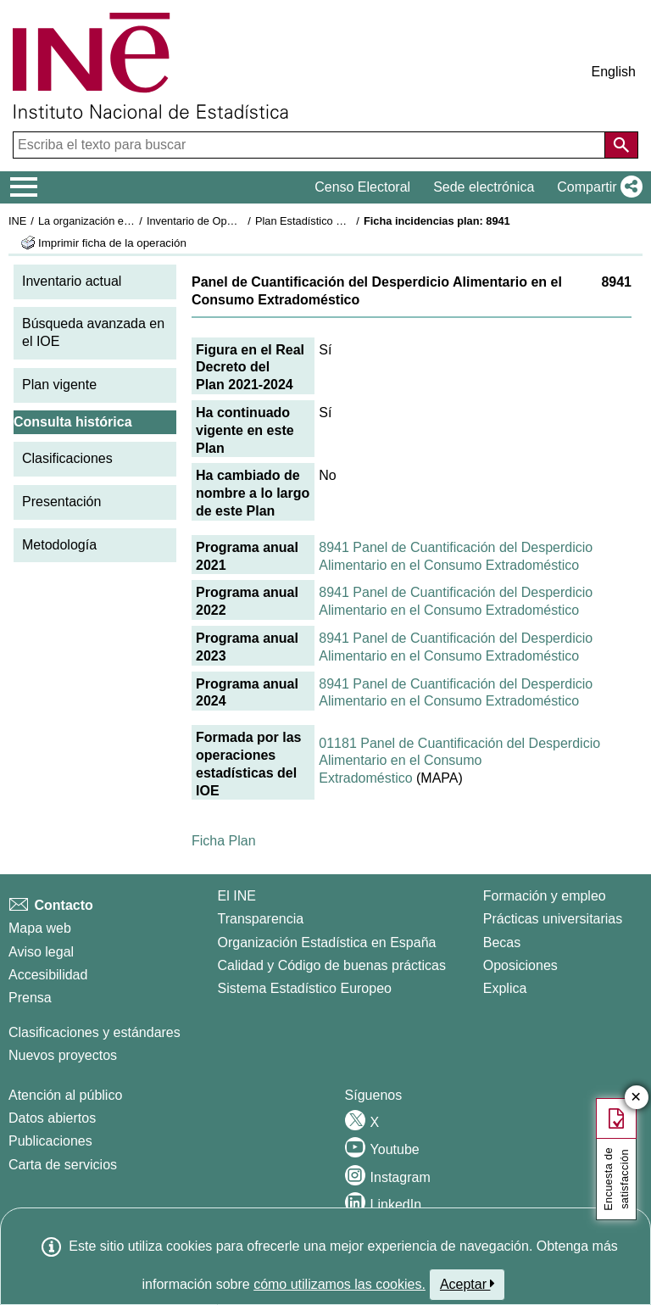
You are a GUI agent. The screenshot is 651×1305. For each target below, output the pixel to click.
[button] (596, 187)
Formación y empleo (544, 896)
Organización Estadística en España (327, 942)
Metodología (59, 545)
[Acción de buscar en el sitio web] (621, 145)
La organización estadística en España (131, 221)
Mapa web (39, 928)
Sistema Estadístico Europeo (305, 988)
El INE (237, 896)
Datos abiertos (52, 1118)
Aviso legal (41, 952)
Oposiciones (520, 965)
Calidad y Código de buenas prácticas (332, 965)
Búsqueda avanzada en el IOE (93, 332)
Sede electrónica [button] (483, 187)
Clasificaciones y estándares (94, 1032)
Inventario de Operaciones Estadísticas (241, 221)
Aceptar (467, 1283)
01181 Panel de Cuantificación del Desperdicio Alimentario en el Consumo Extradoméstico (459, 761)
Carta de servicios (62, 1164)
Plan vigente (59, 384)
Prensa (30, 997)
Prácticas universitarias (553, 919)
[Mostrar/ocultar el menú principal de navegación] (24, 187)
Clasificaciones (67, 458)
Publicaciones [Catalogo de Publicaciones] (50, 1141)
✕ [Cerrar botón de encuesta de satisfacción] (636, 1097)
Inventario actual (71, 281)
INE (17, 221)
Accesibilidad (47, 975)
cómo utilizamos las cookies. (339, 1284)
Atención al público (65, 1095)
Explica (505, 988)
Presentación (61, 501)
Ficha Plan (224, 841)
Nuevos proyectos (62, 1055)
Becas (501, 942)
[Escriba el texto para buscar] (311, 145)
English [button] (614, 71)
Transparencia (261, 919)
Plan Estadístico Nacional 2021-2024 (344, 221)
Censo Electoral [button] (362, 187)
